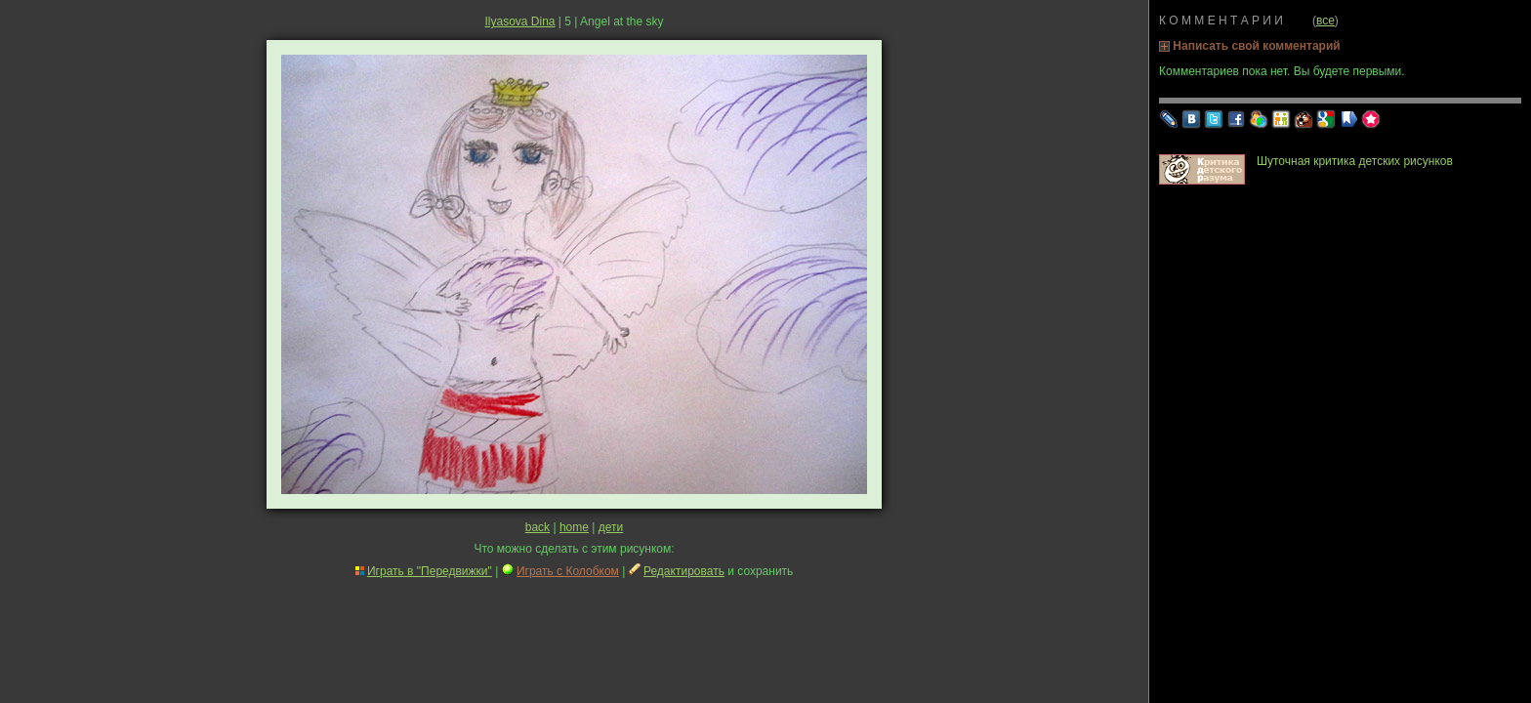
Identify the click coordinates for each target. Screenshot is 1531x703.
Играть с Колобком (568, 571)
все (1325, 20)
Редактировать (683, 571)
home (574, 527)
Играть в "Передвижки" (429, 571)
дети (611, 527)
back (537, 527)
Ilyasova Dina (519, 21)
